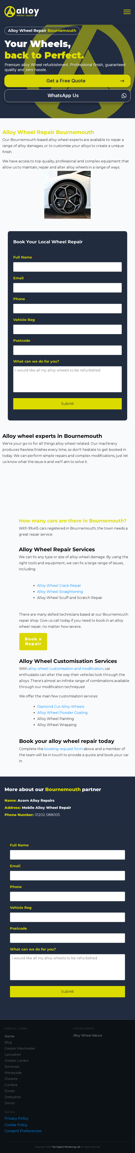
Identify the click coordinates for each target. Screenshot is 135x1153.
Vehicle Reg (25, 323)
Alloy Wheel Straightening (60, 595)
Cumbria (11, 1085)
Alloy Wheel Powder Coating (62, 716)
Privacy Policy (16, 1118)
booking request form (63, 752)
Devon (10, 1103)
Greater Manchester (20, 1048)
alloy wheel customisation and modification (65, 672)
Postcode (23, 344)
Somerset (12, 1067)
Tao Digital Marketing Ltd (66, 1146)
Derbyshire (13, 1097)
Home (9, 1036)
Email (20, 282)
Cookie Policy (16, 1125)
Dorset (10, 1091)
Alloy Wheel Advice (87, 1035)
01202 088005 (47, 815)
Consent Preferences (23, 1131)
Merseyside (13, 1073)
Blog (8, 1042)
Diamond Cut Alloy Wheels (60, 710)
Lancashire (13, 1055)
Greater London (17, 1061)
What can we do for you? (36, 365)
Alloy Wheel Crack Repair (59, 589)
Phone (20, 302)
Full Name (24, 261)
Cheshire (11, 1079)
